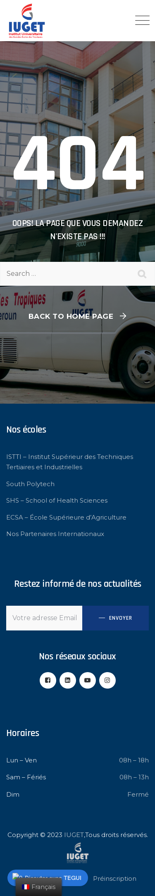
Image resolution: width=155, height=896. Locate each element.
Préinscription (114, 878)
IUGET (74, 835)
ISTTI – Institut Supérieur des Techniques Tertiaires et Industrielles (69, 462)
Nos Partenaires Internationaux (55, 534)
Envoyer (120, 618)
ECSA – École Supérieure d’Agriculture (66, 517)
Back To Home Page (71, 316)
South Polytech (30, 484)
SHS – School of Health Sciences (56, 500)
